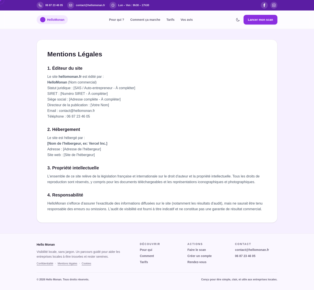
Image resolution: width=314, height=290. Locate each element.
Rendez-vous (197, 262)
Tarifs (170, 19)
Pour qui (146, 250)
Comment (147, 256)
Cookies (86, 263)
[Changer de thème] (238, 20)
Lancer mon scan (260, 19)
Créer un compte (200, 256)
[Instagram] (273, 5)
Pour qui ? (116, 19)
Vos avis (187, 19)
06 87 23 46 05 (245, 256)
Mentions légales (67, 263)
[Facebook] (264, 5)
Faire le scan (197, 250)
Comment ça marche (145, 19)
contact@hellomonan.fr (252, 250)
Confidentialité (45, 263)
